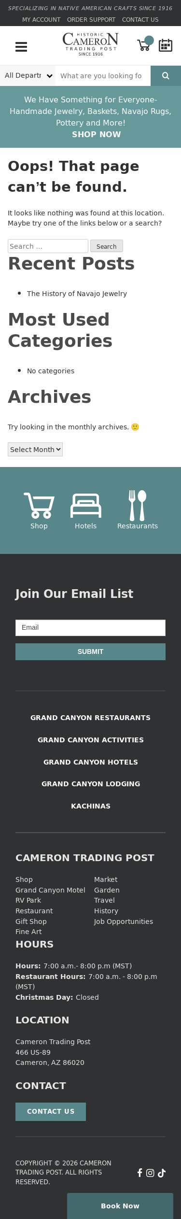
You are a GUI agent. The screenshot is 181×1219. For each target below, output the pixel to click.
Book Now (120, 1205)
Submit (91, 651)
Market (105, 879)
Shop (24, 879)
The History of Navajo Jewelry (77, 293)
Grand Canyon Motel (50, 890)
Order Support (91, 19)
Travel (104, 900)
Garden (107, 890)
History (106, 911)
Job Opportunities (123, 921)
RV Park (28, 900)
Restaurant (34, 911)
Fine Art (28, 931)
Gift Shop (31, 921)
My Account (41, 19)
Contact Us (140, 19)
